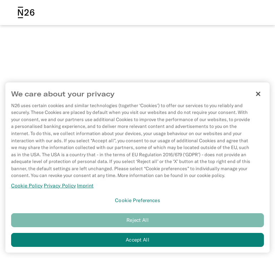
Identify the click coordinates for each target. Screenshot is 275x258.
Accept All (137, 240)
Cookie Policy (27, 186)
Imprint (85, 186)
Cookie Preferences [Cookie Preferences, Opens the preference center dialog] (137, 201)
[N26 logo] (26, 12)
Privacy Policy (60, 186)
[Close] (258, 94)
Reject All (137, 221)
